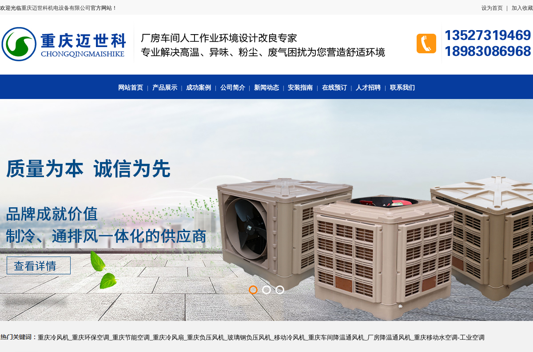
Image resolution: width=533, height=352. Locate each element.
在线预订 (334, 87)
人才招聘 (368, 87)
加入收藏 (522, 8)
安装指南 (300, 87)
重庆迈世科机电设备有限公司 (56, 8)
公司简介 (232, 87)
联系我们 (402, 87)
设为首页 (492, 8)
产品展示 (164, 87)
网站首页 (130, 87)
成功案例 (198, 87)
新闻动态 (266, 87)
